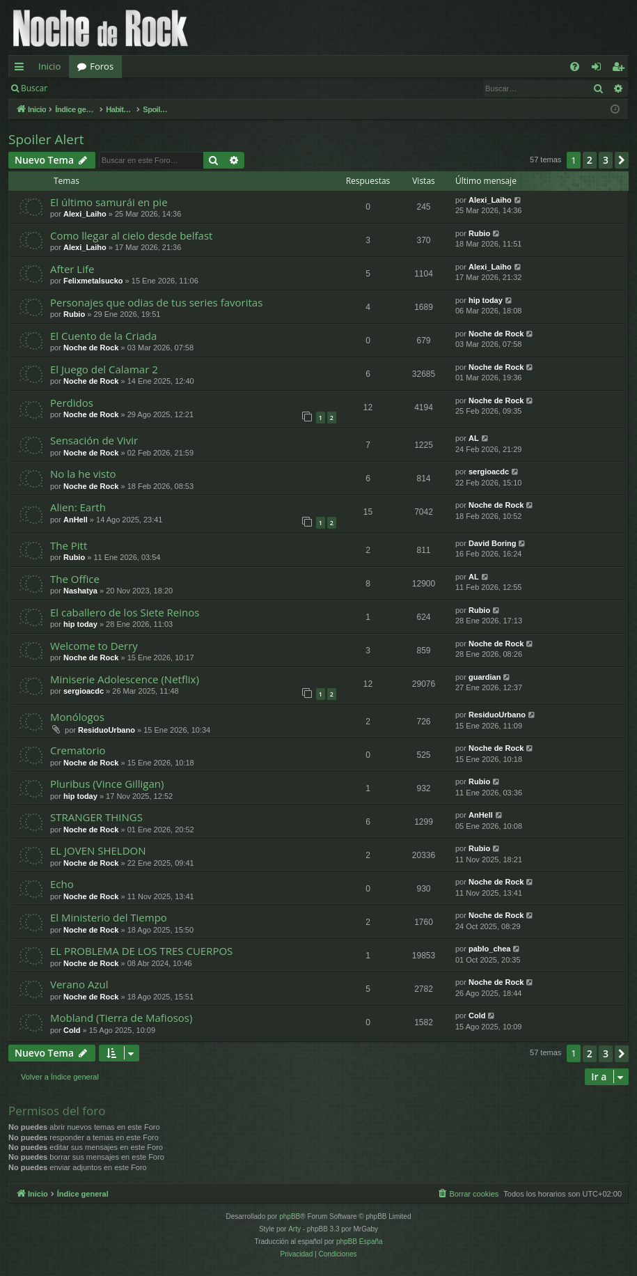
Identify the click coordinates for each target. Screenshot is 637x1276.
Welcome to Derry (94, 646)
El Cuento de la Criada (103, 336)
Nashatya (80, 590)
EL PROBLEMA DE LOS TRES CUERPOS (141, 951)
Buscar (34, 88)
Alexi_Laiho (85, 214)
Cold (71, 1030)
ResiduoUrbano (106, 730)
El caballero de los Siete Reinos (124, 612)
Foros (101, 66)
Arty (294, 1229)
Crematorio (78, 750)
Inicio (49, 66)
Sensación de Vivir (94, 440)
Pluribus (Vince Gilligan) (107, 784)
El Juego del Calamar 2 (104, 369)
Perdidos (71, 403)
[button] (622, 160)
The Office (75, 579)
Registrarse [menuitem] (621, 69)
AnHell (75, 519)
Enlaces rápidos (22, 69)
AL (474, 438)
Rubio (479, 233)
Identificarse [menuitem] (599, 69)
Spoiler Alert (46, 139)
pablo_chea (490, 948)
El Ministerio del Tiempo (108, 917)
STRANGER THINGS (96, 817)
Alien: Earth (78, 507)
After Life (72, 269)
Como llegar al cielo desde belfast (131, 235)
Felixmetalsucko (93, 281)
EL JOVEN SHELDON (98, 850)
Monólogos (77, 717)
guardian (485, 677)
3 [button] (605, 159)
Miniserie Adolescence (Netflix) (124, 679)
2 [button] (589, 159)
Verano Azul (79, 984)
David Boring (492, 543)
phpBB (289, 1216)
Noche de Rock (90, 347)
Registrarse (158, 88)
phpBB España (359, 1241)
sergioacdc (489, 471)
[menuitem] (574, 66)
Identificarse (92, 88)
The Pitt (68, 545)
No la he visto (83, 474)
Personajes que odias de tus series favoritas (156, 302)
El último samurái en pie (109, 202)
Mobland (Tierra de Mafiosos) (121, 1018)
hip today (486, 300)
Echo (62, 884)
